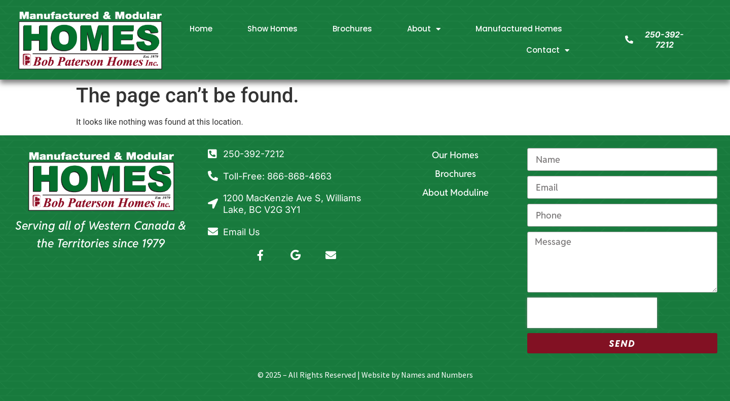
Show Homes (272, 28)
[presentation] (592, 313)
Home (201, 28)
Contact (547, 50)
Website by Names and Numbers (417, 375)
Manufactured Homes (519, 28)
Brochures (352, 28)
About (424, 29)
